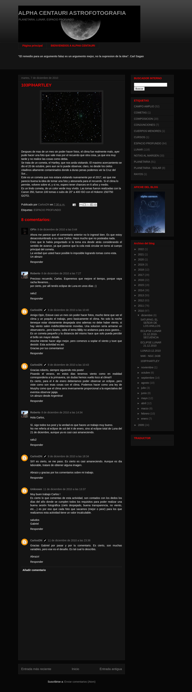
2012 (141, 300)
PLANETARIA (142, 161)
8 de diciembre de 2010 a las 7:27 (61, 273)
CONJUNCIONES (144, 124)
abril (144, 403)
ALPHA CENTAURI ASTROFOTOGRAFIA (72, 13)
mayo (144, 398)
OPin (33, 229)
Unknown (36, 489)
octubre (146, 372)
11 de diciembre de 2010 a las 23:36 (69, 540)
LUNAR (138, 149)
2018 (141, 269)
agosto (145, 382)
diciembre (147, 315)
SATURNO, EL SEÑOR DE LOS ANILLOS (150, 322)
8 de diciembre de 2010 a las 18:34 (68, 456)
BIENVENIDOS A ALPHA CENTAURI (73, 45)
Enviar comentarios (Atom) (79, 681)
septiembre (148, 377)
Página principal (32, 45)
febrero (145, 413)
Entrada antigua (111, 669)
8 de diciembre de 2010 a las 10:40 (68, 309)
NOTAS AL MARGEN (146, 155)
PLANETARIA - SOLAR (147, 167)
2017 (141, 274)
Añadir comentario (34, 570)
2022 (141, 249)
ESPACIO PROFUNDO (47, 209)
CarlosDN (36, 309)
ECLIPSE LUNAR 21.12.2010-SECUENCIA (151, 334)
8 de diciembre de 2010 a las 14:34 (62, 412)
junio (144, 393)
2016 (141, 279)
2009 (141, 424)
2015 (141, 285)
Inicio (75, 669)
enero (145, 418)
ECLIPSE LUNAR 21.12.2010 (151, 344)
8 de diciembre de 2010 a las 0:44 (57, 229)
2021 (141, 254)
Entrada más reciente (36, 669)
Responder (36, 261)
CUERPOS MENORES (147, 130)
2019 (141, 264)
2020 (141, 259)
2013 (141, 295)
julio (144, 387)
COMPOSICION (143, 118)
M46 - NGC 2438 (150, 355)
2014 (141, 290)
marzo (145, 408)
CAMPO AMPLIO (144, 106)
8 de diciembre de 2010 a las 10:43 (68, 364)
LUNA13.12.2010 (151, 350)
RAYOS (138, 174)
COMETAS (140, 112)
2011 (141, 305)
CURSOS (139, 137)
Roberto (35, 273)
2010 (141, 310)
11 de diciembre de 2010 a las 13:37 (64, 489)
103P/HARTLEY (150, 361)
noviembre (147, 367)
